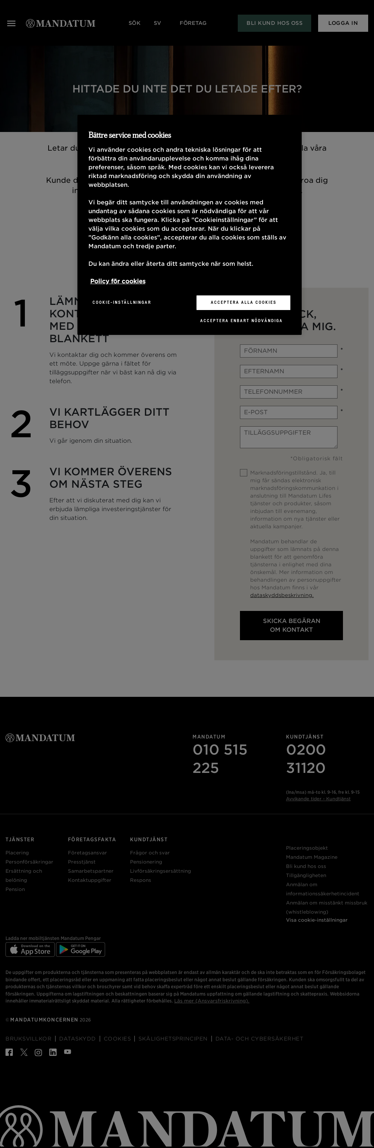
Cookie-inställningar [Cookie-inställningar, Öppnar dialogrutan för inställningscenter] (121, 302)
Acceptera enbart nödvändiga (241, 320)
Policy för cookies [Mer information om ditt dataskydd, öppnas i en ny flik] (117, 281)
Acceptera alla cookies (243, 302)
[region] (189, 225)
